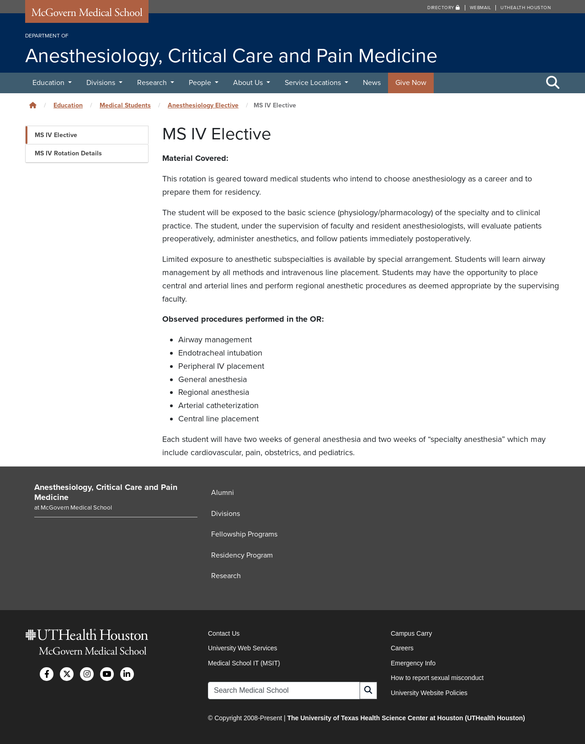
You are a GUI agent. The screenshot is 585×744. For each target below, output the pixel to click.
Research (153, 82)
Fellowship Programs (244, 534)
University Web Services (242, 648)
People (201, 82)
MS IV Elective (56, 135)
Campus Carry (411, 633)
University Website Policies (429, 692)
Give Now (410, 82)
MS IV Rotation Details (68, 153)
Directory (443, 8)
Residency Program (242, 555)
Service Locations (314, 82)
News (372, 82)
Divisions (101, 82)
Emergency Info (413, 663)
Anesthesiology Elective (203, 105)
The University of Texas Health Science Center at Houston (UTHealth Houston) (406, 718)
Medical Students (125, 105)
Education (49, 82)
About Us (249, 82)
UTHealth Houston (525, 8)
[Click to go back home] (32, 105)
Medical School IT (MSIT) (244, 663)
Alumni (222, 492)
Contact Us (223, 633)
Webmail (480, 8)
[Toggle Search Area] (553, 83)
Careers (402, 648)
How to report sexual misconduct (437, 677)
